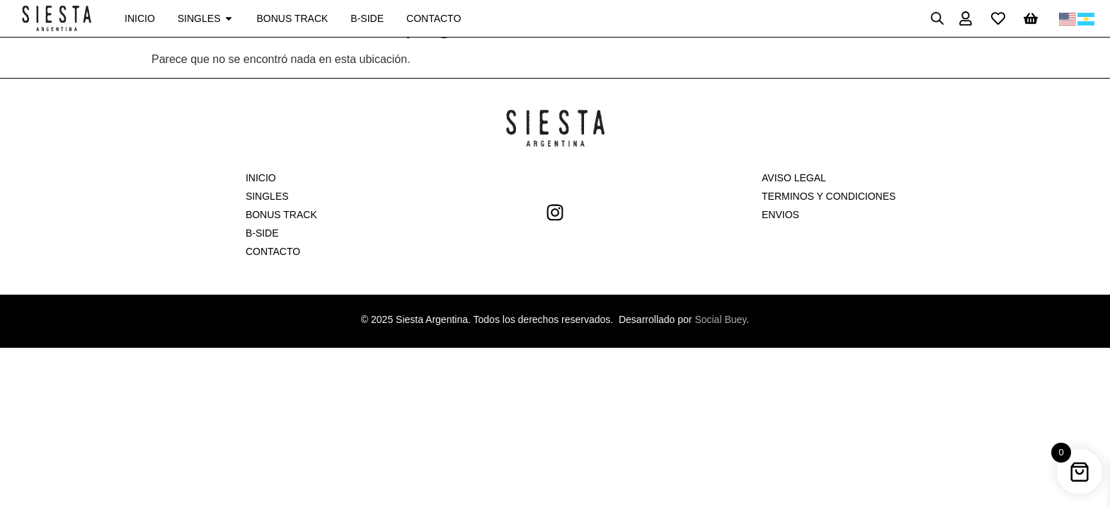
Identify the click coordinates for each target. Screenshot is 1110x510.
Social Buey (720, 319)
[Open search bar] (937, 18)
